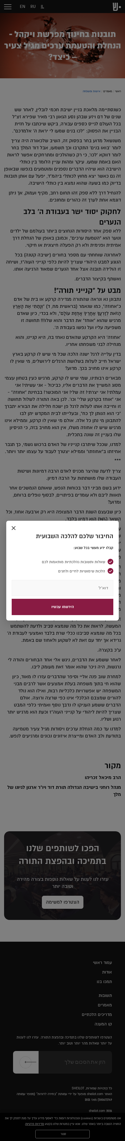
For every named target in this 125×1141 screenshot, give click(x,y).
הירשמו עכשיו (62, 606)
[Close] (13, 528)
